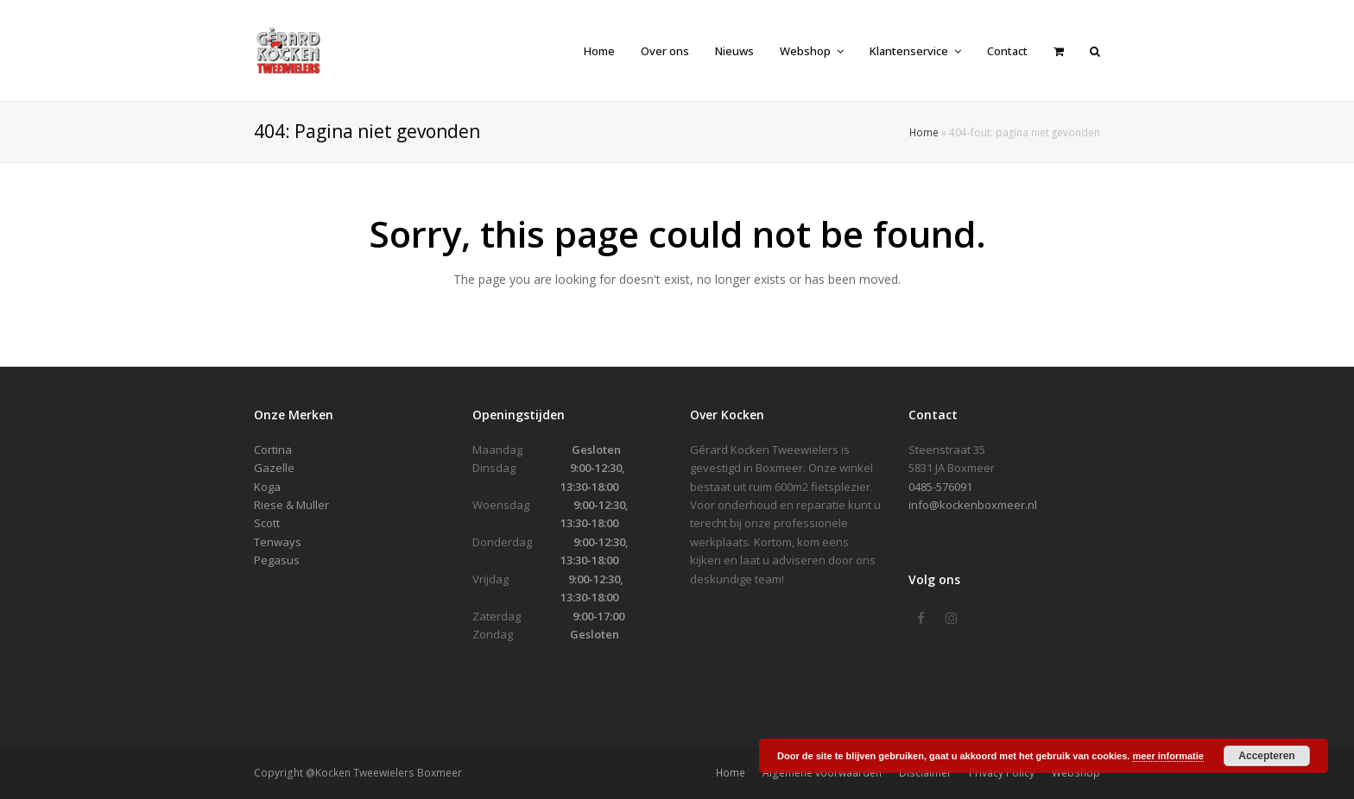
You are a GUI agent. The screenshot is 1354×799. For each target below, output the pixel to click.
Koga (267, 486)
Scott (267, 523)
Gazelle (274, 467)
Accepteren (1266, 756)
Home (924, 132)
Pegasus (277, 560)
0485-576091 (940, 486)
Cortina (273, 449)
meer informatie (1168, 756)
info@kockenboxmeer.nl (972, 505)
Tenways (277, 542)
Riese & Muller (291, 505)
